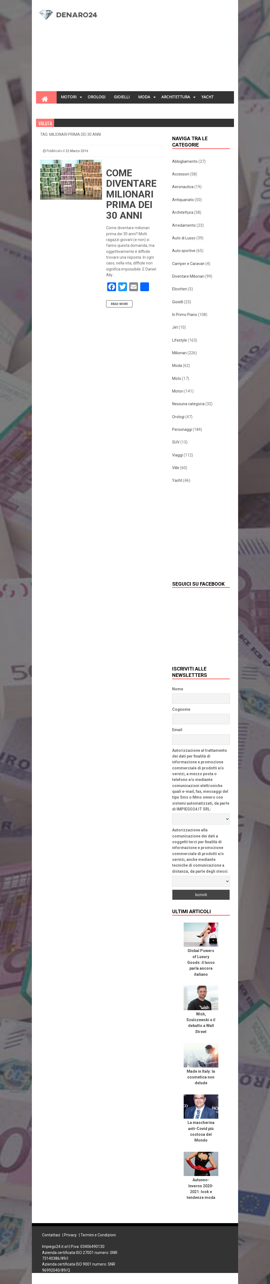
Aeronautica (183, 187)
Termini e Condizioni (98, 1235)
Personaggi (182, 429)
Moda (177, 365)
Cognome (181, 709)
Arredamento (184, 225)
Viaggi (177, 455)
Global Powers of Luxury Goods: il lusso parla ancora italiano (201, 962)
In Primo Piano (184, 314)
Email (177, 730)
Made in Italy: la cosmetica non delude (201, 1077)
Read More (119, 304)
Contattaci (51, 1235)
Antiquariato (183, 200)
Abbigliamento (185, 161)
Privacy (70, 1235)
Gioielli (177, 302)
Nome (177, 689)
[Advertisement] (170, 47)
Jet (175, 327)
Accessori (180, 174)
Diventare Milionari (188, 276)
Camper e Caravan (188, 263)
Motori (177, 391)
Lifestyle (179, 340)
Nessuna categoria (188, 404)
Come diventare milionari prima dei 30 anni (131, 194)
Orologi (178, 417)
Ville (175, 468)
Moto (176, 378)
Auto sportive (183, 250)
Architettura (182, 212)
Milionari (179, 353)
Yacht (177, 480)
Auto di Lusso (183, 238)
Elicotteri (179, 289)
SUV (176, 442)
